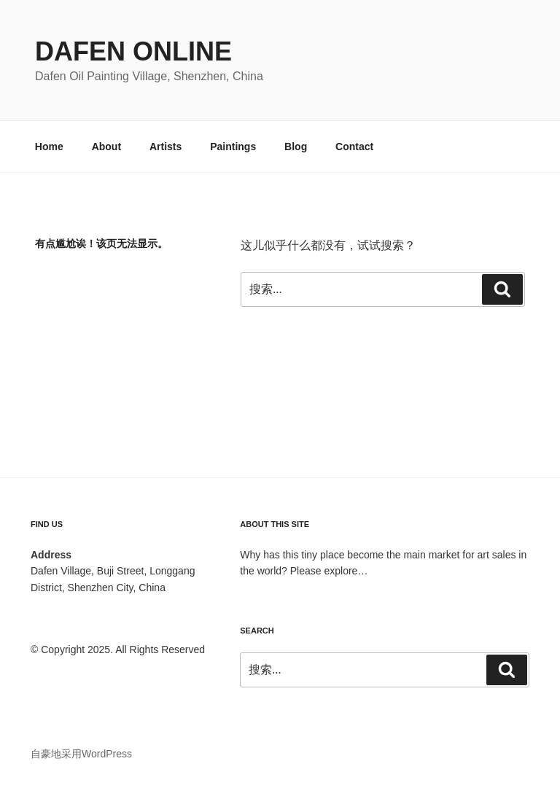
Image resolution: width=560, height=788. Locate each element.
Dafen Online (133, 51)
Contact (354, 146)
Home (49, 146)
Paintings (233, 146)
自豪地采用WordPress (81, 754)
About (106, 146)
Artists (165, 146)
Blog (295, 146)
